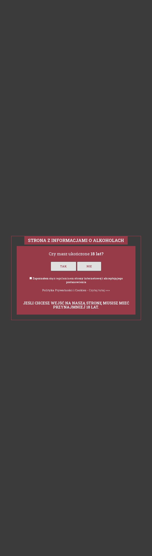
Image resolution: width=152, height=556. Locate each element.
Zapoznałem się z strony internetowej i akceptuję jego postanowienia (78, 280)
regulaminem (64, 278)
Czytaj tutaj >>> (99, 290)
